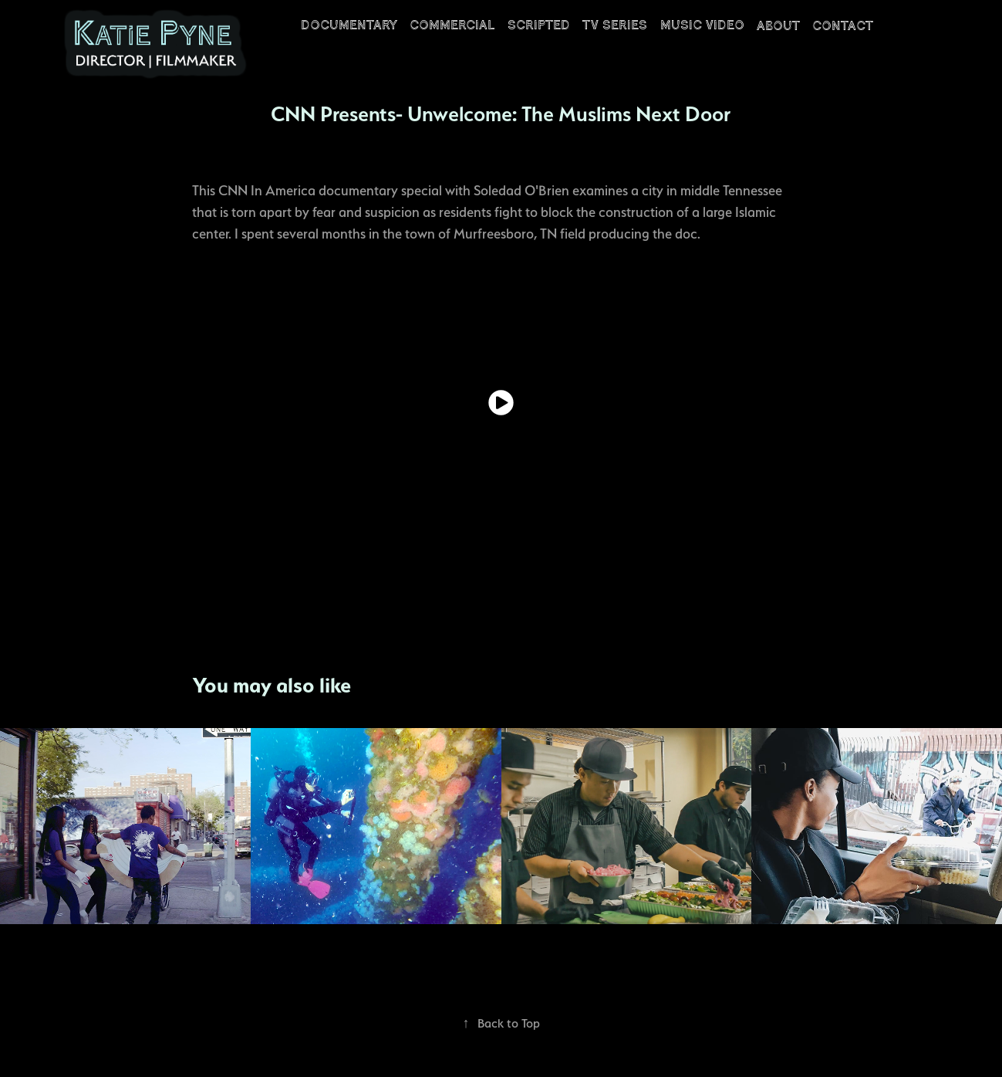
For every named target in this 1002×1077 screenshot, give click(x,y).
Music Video (702, 25)
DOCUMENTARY (349, 25)
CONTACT (842, 26)
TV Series (614, 25)
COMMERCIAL (452, 25)
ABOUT (778, 26)
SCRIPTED (539, 25)
